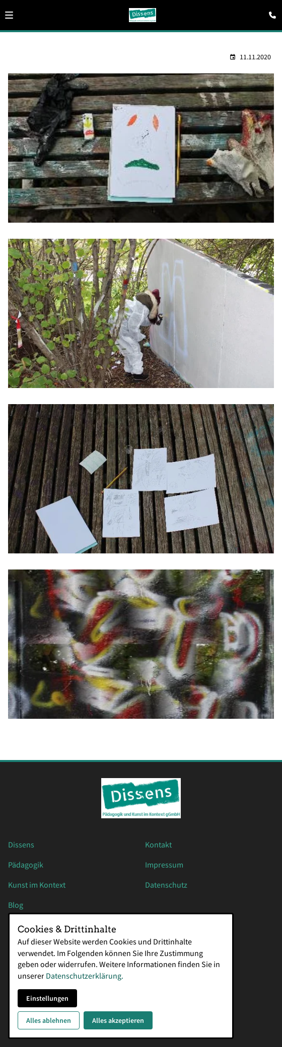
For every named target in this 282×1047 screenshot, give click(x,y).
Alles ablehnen (48, 1020)
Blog (15, 905)
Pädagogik (25, 865)
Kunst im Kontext (36, 885)
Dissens (21, 844)
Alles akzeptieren (118, 1020)
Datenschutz (166, 885)
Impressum (164, 865)
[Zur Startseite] (143, 15)
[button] (9, 15)
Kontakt (158, 844)
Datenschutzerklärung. (84, 976)
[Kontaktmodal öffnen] (270, 12)
